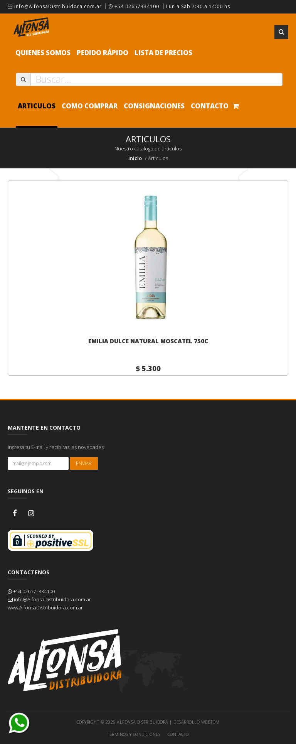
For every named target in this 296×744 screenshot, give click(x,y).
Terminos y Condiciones (133, 734)
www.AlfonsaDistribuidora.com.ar (45, 607)
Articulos (37, 105)
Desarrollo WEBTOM (196, 722)
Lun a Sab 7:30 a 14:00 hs (198, 6)
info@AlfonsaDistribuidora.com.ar (55, 6)
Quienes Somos (43, 52)
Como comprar (90, 105)
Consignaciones (154, 105)
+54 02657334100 (134, 6)
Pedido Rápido (102, 52)
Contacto (210, 105)
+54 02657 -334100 (31, 591)
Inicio (135, 158)
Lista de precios (163, 52)
